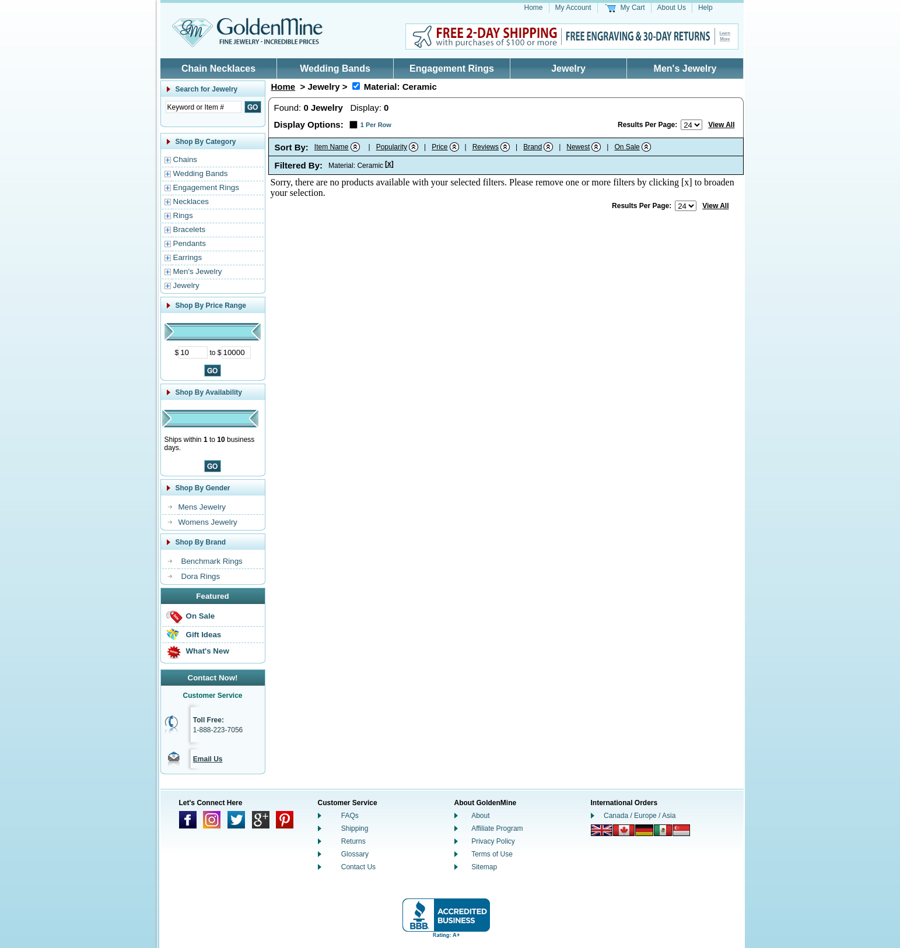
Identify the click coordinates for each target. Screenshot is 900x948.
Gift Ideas (204, 634)
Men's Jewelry (685, 68)
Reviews (485, 147)
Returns (353, 841)
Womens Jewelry (207, 522)
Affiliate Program (497, 828)
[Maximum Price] (236, 352)
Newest (578, 147)
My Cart (633, 7)
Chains (185, 159)
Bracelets (189, 229)
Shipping (355, 828)
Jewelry (568, 68)
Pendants (189, 243)
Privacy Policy (493, 841)
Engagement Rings (451, 68)
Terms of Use (492, 854)
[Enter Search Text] (203, 107)
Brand (532, 147)
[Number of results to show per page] (691, 125)
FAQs (350, 816)
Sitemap (484, 867)
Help (705, 7)
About (480, 816)
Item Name (331, 147)
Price (439, 147)
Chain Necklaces (218, 68)
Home (533, 7)
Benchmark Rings (212, 561)
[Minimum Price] (193, 352)
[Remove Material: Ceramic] (356, 86)
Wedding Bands (335, 68)
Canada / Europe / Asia (639, 816)
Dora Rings (200, 576)
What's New (207, 651)
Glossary (355, 854)
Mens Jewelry (202, 507)
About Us (671, 7)
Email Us (208, 759)
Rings (183, 215)
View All (721, 125)
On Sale (200, 616)
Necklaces (191, 201)
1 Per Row (375, 124)
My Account (573, 7)
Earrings (187, 257)
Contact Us (358, 867)
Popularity (391, 147)
